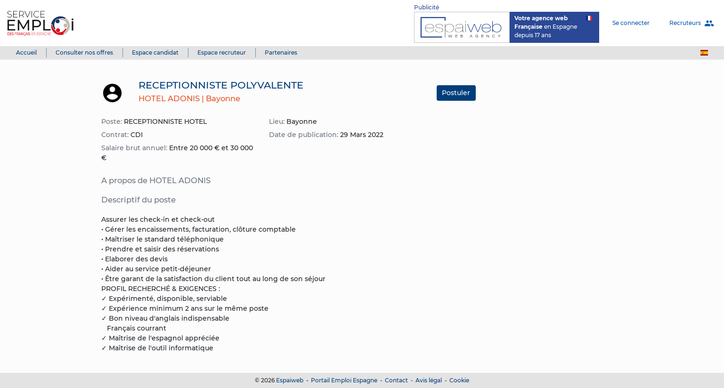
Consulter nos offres (84, 52)
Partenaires (281, 52)
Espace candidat (155, 52)
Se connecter (631, 22)
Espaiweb (289, 380)
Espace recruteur (221, 52)
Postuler (456, 93)
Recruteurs (691, 23)
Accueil (26, 52)
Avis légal (428, 380)
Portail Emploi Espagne (344, 380)
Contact (396, 380)
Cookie (459, 380)
